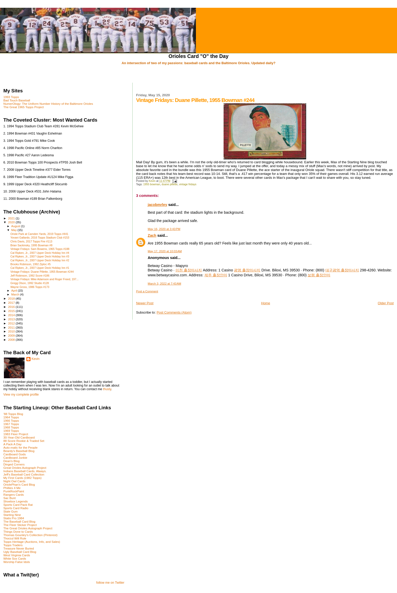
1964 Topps (11, 417)
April (14, 290)
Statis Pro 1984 (13, 518)
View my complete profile (21, 394)
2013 (12, 319)
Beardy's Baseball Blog (18, 451)
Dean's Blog (11, 461)
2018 (12, 298)
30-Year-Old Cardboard (19, 437)
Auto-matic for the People (20, 447)
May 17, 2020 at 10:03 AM (165, 251)
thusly (107, 389)
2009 (12, 335)
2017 (12, 302)
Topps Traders (12, 545)
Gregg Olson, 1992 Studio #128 (29, 283)
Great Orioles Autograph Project (24, 467)
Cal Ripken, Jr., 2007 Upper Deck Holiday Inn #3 (39, 256)
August (16, 226)
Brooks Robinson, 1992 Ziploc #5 (30, 264)
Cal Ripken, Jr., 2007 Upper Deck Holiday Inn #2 (39, 260)
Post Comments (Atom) (174, 312)
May (14, 230)
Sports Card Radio (15, 508)
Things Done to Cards (18, 531)
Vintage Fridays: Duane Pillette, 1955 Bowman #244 (42, 271)
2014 (12, 315)
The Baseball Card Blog (19, 521)
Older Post (386, 303)
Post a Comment (147, 291)
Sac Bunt (9, 498)
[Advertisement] (198, 74)
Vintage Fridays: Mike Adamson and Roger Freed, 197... (44, 279)
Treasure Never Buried (18, 548)
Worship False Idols (16, 562)
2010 (12, 331)
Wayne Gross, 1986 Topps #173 (29, 286)
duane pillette (170, 184)
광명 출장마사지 (247, 270)
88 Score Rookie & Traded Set (23, 440)
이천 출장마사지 (188, 270)
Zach (152, 235)
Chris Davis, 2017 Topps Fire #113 (31, 241)
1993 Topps (11, 97)
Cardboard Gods (14, 454)
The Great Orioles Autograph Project (27, 528)
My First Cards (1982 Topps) (22, 477)
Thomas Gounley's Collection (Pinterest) (30, 535)
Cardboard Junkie (15, 457)
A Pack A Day (12, 444)
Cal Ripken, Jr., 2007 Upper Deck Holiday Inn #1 (39, 267)
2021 (12, 218)
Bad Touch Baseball (16, 100)
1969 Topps (11, 430)
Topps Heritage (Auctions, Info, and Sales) (31, 541)
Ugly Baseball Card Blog (19, 551)
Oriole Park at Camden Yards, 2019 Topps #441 (39, 233)
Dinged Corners (14, 464)
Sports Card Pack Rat (18, 504)
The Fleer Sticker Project (20, 525)
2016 (12, 306)
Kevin (36, 359)
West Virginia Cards (16, 555)
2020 (12, 222)
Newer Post (144, 303)
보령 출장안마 (319, 275)
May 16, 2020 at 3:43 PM (164, 229)
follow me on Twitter (110, 582)
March (15, 294)
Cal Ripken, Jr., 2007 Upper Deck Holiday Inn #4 (39, 252)
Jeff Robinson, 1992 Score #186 (29, 275)
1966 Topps (11, 420)
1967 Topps (11, 424)
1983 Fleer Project (15, 434)
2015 (12, 311)
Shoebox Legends (15, 501)
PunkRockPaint (13, 491)
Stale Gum (10, 511)
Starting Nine (12, 514)
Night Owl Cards (14, 481)
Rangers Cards (13, 494)
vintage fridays (187, 184)
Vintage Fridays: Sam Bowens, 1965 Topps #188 (39, 248)
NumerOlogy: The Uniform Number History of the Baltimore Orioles (48, 103)
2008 (12, 339)
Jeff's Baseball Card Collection (23, 474)
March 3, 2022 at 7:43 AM (164, 283)
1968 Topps (11, 427)
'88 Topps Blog (13, 414)
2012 (12, 323)
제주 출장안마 (215, 275)
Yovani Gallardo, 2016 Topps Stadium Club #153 (39, 237)
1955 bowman (151, 184)
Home (265, 303)
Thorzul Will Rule (14, 538)
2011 (12, 327)
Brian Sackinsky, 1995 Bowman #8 (31, 245)
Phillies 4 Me (11, 488)
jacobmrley (157, 205)
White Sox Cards (14, 558)
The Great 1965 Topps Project (23, 107)
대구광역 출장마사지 (342, 270)
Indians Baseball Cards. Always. (25, 471)
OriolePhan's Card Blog (19, 484)
